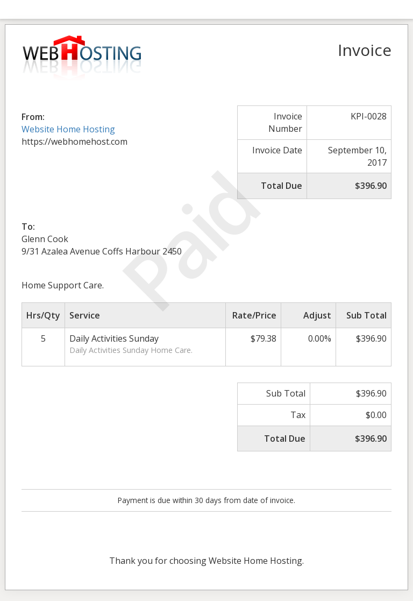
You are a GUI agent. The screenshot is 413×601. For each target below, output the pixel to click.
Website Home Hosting (68, 129)
